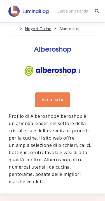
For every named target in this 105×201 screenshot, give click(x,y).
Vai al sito (53, 99)
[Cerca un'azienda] (77, 11)
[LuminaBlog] (28, 11)
